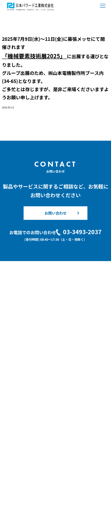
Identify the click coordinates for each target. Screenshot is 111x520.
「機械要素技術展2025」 (34, 56)
